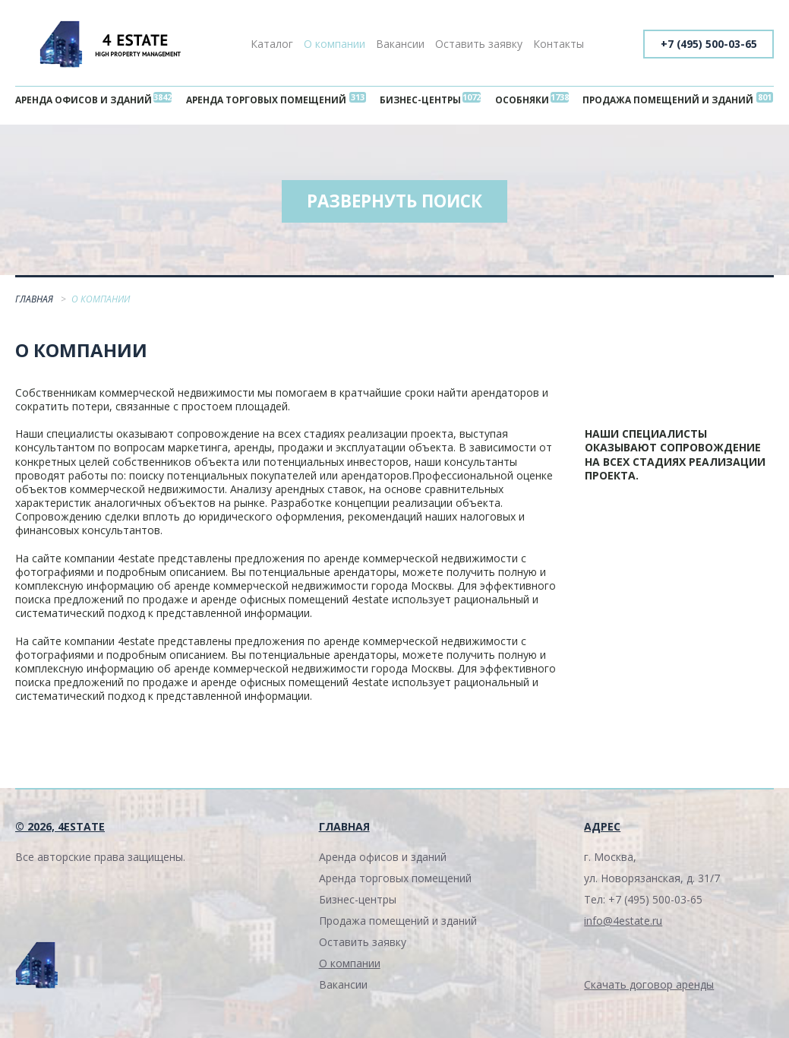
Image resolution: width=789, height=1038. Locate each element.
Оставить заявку (478, 43)
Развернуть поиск (395, 204)
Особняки (520, 100)
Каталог (272, 43)
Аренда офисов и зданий (86, 100)
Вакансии (400, 43)
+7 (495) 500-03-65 (707, 43)
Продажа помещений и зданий (664, 100)
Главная (35, 303)
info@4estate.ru (623, 925)
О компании (334, 43)
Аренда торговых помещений (270, 100)
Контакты (558, 43)
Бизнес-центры (423, 100)
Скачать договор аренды (649, 989)
